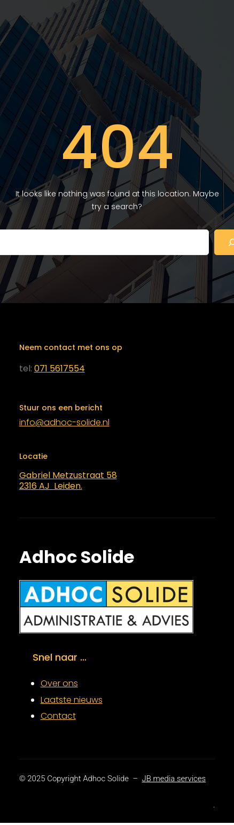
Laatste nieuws (72, 700)
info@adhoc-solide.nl (64, 422)
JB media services (174, 778)
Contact (58, 716)
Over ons (59, 683)
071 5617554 (59, 368)
